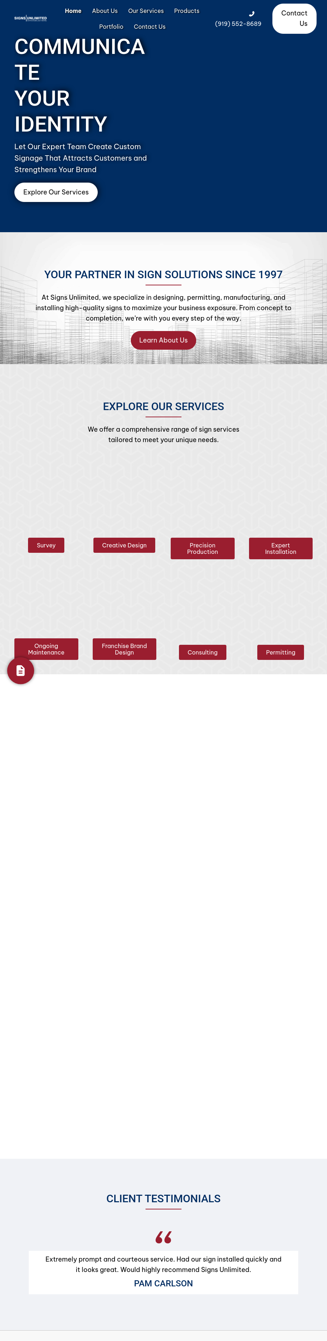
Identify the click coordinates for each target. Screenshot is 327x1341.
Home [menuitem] (73, 10)
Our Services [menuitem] (146, 10)
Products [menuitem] (186, 10)
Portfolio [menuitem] (111, 26)
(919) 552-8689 (238, 23)
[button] (46, 545)
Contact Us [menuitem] (149, 26)
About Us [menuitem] (105, 10)
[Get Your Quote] (20, 670)
